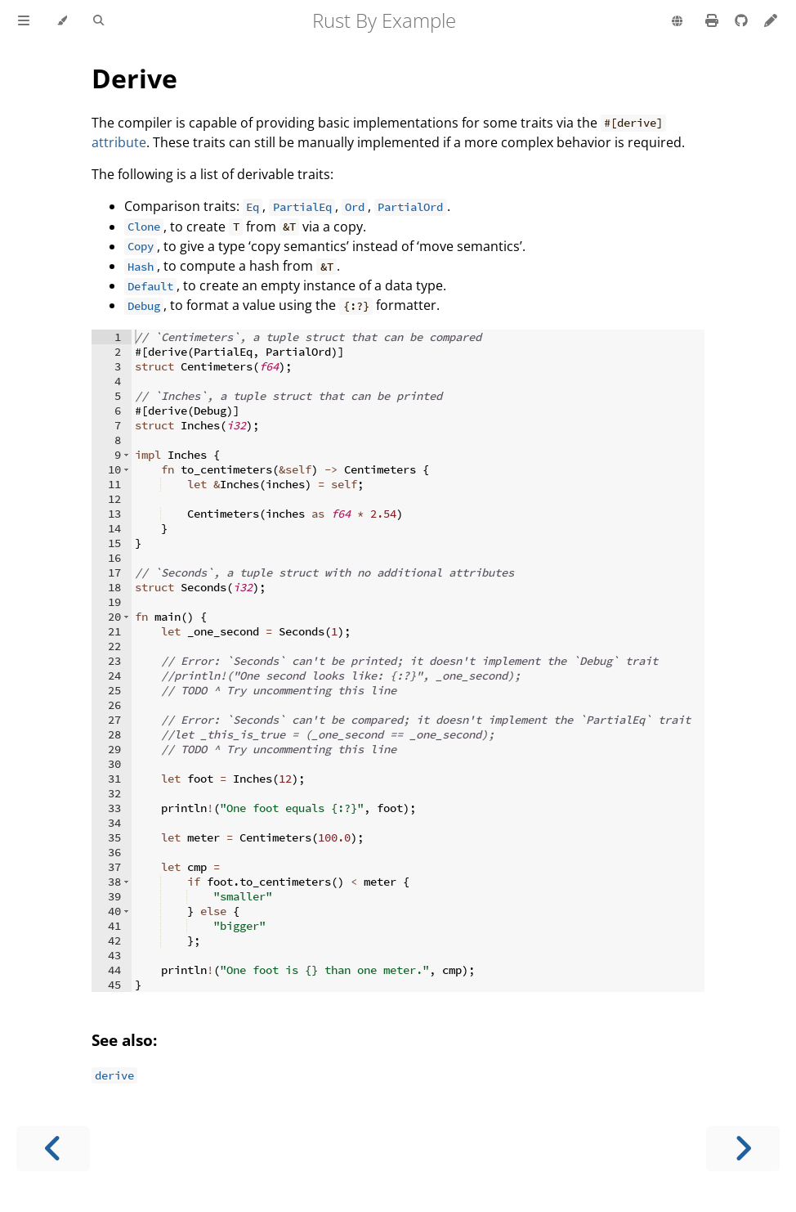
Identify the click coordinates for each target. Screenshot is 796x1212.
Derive (134, 78)
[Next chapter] (743, 1148)
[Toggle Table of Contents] (23, 21)
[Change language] (677, 22)
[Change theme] (61, 21)
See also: (124, 1040)
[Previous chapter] (53, 1148)
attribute (119, 142)
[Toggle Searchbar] (98, 21)
